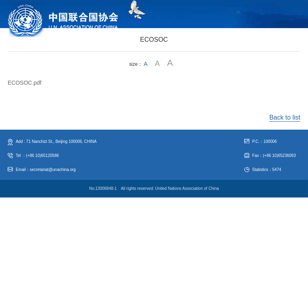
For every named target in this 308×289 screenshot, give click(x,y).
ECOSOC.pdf (24, 82)
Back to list (284, 117)
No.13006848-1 (103, 188)
